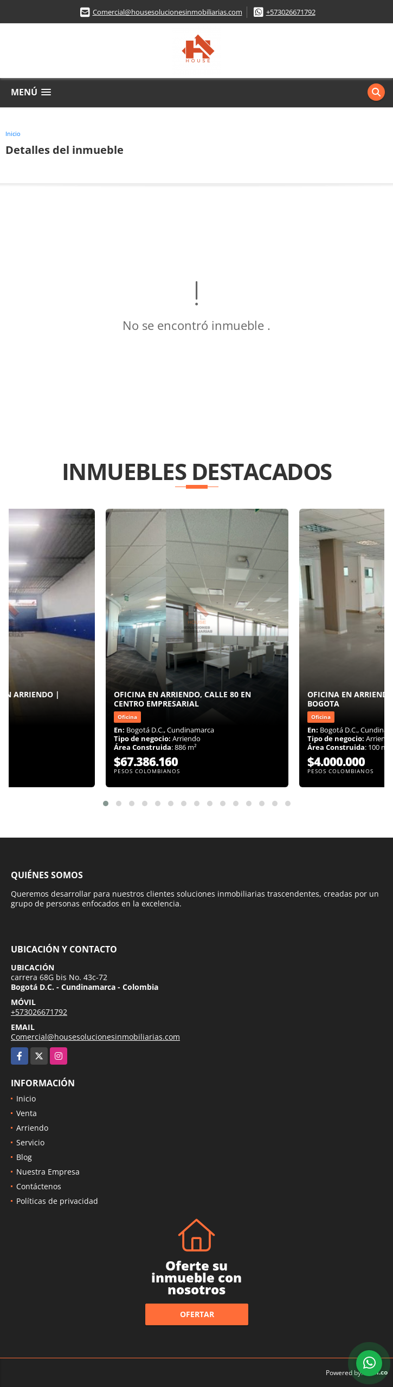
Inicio (13, 133)
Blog (24, 1157)
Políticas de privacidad (57, 1201)
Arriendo (32, 1128)
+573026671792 (290, 12)
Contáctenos (38, 1186)
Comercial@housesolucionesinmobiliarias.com (167, 12)
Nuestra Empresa (48, 1171)
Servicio (30, 1142)
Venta (26, 1113)
